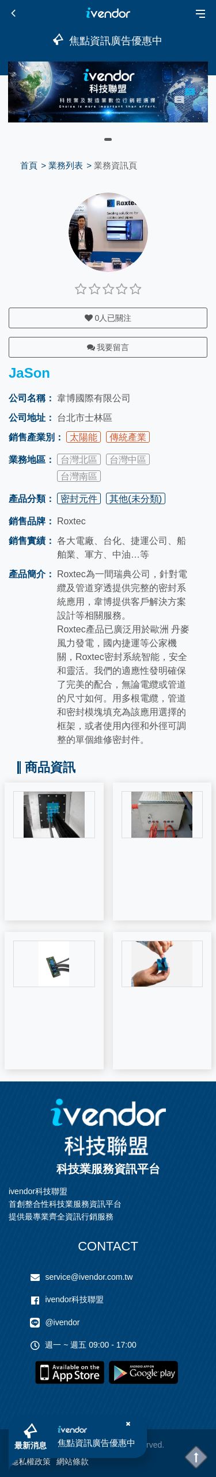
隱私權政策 (30, 1461)
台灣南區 (78, 476)
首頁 (28, 165)
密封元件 (78, 499)
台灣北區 (78, 460)
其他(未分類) (135, 499)
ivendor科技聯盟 (74, 1299)
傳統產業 (127, 437)
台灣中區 (127, 460)
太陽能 (83, 437)
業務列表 (65, 165)
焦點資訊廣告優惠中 (96, 1442)
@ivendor (62, 1322)
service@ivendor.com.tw (88, 1277)
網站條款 (72, 1461)
